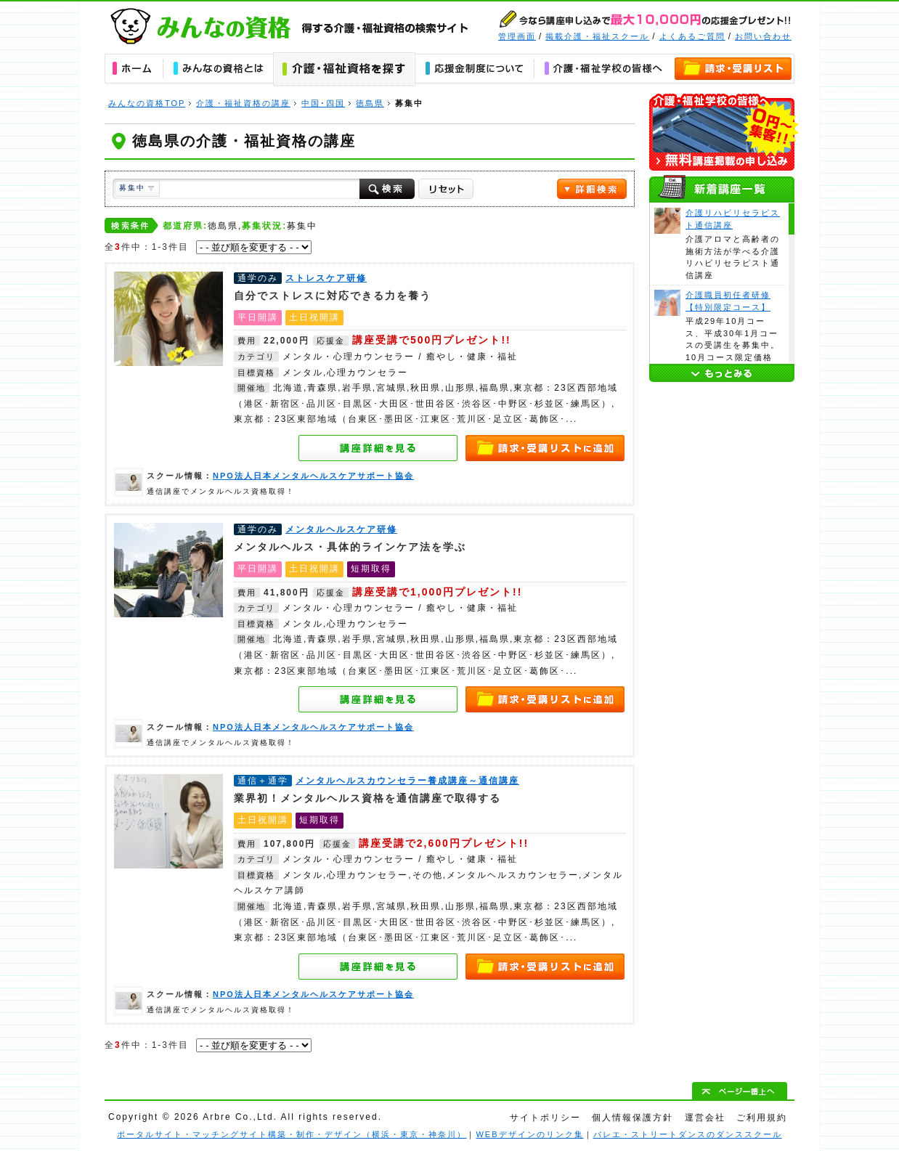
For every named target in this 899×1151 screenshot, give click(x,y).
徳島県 (370, 103)
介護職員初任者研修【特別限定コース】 (667, 303)
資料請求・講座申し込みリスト (733, 69)
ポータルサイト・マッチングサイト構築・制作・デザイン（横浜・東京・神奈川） (291, 1134)
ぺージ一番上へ (739, 1090)
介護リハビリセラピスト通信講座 (667, 221)
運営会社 (705, 1118)
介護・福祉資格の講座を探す (344, 69)
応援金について (474, 69)
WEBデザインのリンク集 (529, 1134)
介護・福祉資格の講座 (243, 103)
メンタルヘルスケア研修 (168, 570)
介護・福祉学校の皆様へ (603, 69)
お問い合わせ (763, 36)
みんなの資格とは (218, 69)
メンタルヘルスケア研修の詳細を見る (378, 699)
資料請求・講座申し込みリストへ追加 (545, 448)
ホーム (134, 69)
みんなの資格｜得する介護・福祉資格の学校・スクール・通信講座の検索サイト (290, 26)
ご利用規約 (761, 1118)
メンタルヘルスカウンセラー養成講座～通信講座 (168, 821)
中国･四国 (323, 103)
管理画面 (517, 36)
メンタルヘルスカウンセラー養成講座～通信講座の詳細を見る (378, 966)
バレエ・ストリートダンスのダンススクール (687, 1134)
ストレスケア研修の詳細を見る (378, 448)
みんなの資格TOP (146, 103)
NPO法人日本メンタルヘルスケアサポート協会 (128, 482)
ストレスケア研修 (168, 319)
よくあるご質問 (692, 36)
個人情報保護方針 (632, 1118)
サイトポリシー (545, 1118)
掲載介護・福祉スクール (597, 36)
